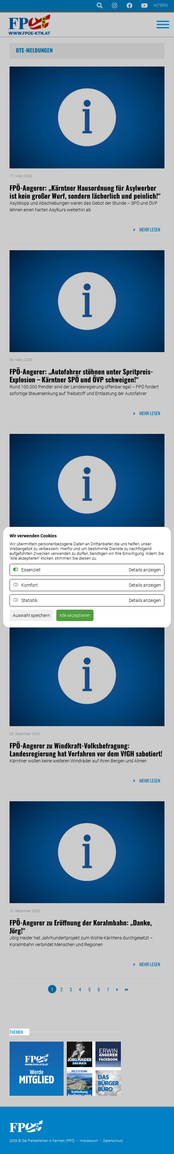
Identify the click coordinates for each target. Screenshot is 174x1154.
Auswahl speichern (31, 615)
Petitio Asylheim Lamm (80, 1082)
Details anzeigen (145, 585)
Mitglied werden (37, 1069)
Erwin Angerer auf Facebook (107, 1055)
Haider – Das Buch (80, 1055)
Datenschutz (113, 1141)
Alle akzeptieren (74, 615)
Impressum (89, 1141)
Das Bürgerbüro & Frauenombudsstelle (107, 1082)
